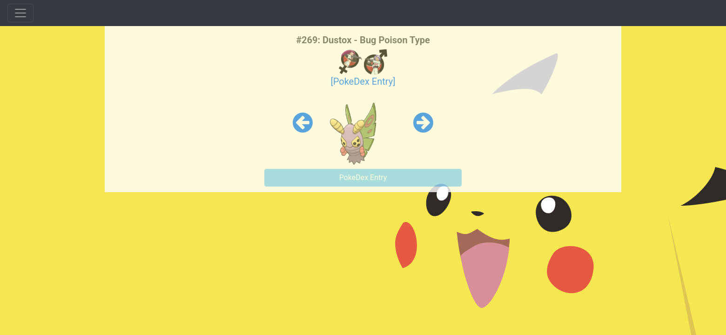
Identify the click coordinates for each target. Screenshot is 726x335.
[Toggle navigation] (20, 13)
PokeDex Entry (363, 177)
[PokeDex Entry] (362, 81)
